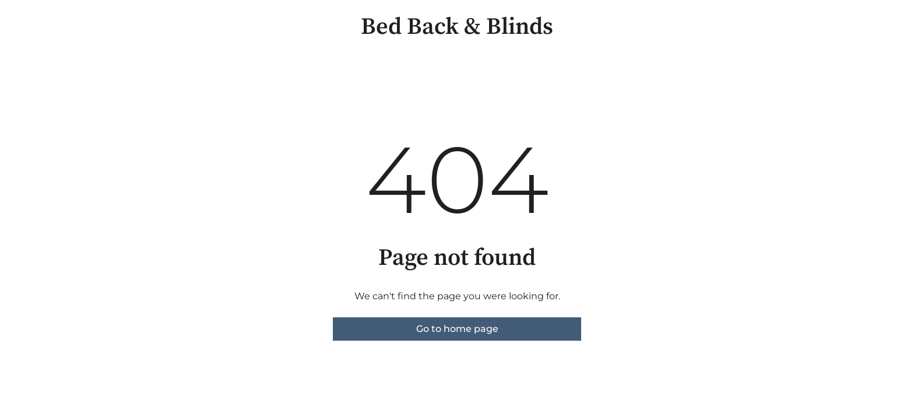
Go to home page (457, 328)
